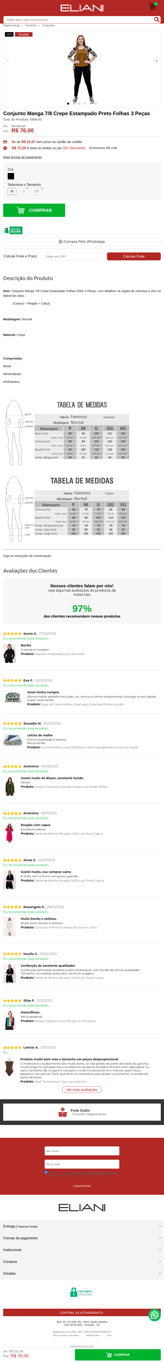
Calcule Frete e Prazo (20, 256)
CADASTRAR (82, 1186)
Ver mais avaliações (82, 1090)
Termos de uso (78, 1172)
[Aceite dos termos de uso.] (46, 1172)
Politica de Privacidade (104, 1172)
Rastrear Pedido (28, 1226)
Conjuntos (48, 25)
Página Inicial (11, 25)
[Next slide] (157, 61)
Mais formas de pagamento (22, 157)
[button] (68, 104)
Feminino (31, 25)
